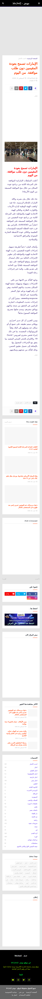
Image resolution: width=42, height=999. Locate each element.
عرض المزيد (8, 422)
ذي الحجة (21, 817)
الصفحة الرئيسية (32, 58)
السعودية (21, 797)
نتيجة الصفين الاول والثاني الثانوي (21, 846)
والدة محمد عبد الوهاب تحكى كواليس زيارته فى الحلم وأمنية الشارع (16, 733)
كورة (21, 837)
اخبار (21, 767)
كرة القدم (21, 833)
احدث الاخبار (22, 58)
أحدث (37, 579)
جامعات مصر (21, 810)
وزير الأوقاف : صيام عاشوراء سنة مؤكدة (15, 723)
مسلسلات (21, 843)
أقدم (4, 579)
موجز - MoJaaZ (21, 3)
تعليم (21, 807)
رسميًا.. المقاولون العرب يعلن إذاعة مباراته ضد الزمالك (17, 744)
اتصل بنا (14, 995)
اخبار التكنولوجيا (21, 774)
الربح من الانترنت (21, 790)
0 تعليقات (32, 80)
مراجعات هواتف (21, 840)
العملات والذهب (21, 800)
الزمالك (21, 794)
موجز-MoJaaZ (11, 988)
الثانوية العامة (21, 787)
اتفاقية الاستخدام (24, 995)
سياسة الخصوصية (11, 992)
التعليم (21, 784)
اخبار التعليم (21, 771)
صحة (21, 827)
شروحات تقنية (21, 823)
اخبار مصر (21, 781)
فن (21, 830)
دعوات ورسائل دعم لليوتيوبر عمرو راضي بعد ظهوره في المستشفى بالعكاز (22, 506)
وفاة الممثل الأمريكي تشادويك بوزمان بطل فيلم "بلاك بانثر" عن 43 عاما (21, 477)
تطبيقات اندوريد (21, 804)
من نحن (21, 992)
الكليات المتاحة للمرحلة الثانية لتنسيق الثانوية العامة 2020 (22, 448)
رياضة (21, 820)
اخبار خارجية (19, 402)
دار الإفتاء (21, 814)
